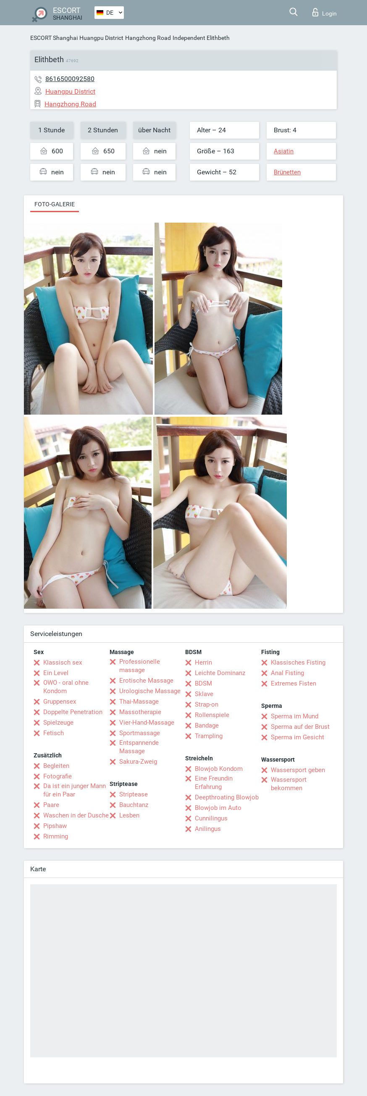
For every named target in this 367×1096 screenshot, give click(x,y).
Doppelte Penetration (72, 712)
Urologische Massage (150, 691)
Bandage (207, 725)
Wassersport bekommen (289, 784)
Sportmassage (139, 733)
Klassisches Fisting (298, 662)
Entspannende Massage (139, 747)
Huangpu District (101, 37)
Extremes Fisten (293, 683)
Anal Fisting (287, 673)
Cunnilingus (211, 818)
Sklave (204, 694)
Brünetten (287, 172)
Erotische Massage (146, 680)
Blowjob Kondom (219, 769)
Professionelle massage (139, 666)
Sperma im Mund (294, 716)
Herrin (203, 662)
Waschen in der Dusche (76, 815)
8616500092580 (69, 79)
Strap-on (206, 704)
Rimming (55, 836)
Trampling (209, 736)
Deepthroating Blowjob (227, 797)
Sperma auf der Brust (300, 727)
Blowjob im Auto (218, 808)
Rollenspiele (212, 715)
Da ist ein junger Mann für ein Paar (74, 790)
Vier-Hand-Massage (146, 722)
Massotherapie (140, 712)
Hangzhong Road (148, 37)
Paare (51, 805)
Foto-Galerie (54, 204)
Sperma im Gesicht (297, 737)
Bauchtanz (133, 805)
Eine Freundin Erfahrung (214, 783)
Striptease (133, 794)
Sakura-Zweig (138, 761)
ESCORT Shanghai (54, 37)
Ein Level (55, 673)
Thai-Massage (139, 701)
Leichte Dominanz (220, 673)
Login (324, 12)
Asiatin (284, 151)
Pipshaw (55, 826)
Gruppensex (59, 701)
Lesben (129, 815)
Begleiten (56, 766)
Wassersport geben (298, 770)
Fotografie (57, 776)
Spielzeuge (58, 722)
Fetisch (53, 733)
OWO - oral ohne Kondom (66, 687)
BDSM (203, 683)
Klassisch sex (62, 662)
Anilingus (208, 829)
